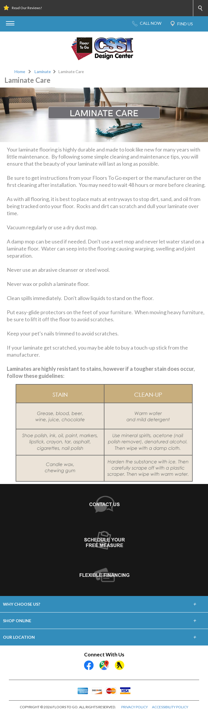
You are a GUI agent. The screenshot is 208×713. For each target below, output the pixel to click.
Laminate (43, 71)
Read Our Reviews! (27, 8)
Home (19, 71)
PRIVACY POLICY (134, 707)
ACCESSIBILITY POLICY (170, 707)
